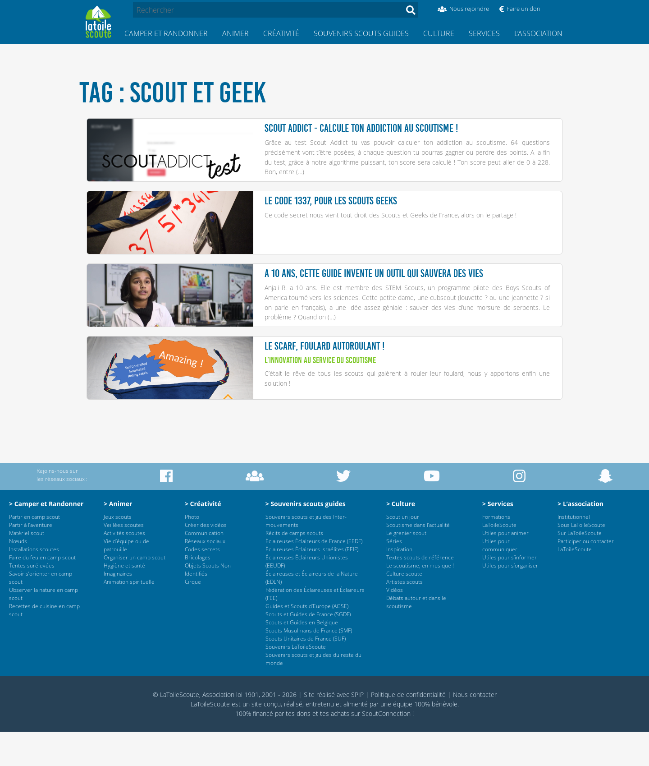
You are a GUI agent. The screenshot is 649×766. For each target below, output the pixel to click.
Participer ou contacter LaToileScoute (586, 579)
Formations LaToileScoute (499, 555)
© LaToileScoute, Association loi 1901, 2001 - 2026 (225, 728)
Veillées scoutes (124, 559)
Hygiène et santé (124, 600)
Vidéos (394, 624)
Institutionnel (574, 551)
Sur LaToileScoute (580, 567)
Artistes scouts (404, 616)
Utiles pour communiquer (499, 579)
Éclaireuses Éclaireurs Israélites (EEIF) (311, 583)
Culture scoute (404, 608)
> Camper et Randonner (46, 538)
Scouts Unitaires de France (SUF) (305, 673)
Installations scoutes (34, 583)
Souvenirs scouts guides (361, 33)
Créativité (281, 33)
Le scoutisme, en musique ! (420, 600)
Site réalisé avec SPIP (334, 728)
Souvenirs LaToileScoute (295, 681)
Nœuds (18, 575)
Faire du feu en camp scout (42, 591)
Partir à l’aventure (30, 559)
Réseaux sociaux (205, 575)
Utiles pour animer (505, 567)
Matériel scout (26, 567)
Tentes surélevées (32, 600)
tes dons (298, 747)
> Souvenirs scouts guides (305, 538)
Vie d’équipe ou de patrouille (126, 579)
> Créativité (203, 538)
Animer (235, 33)
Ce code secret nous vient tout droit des (323, 223)
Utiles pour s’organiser (510, 600)
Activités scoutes (124, 567)
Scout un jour (402, 551)
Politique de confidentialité (408, 728)
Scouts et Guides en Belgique (301, 656)
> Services (497, 538)
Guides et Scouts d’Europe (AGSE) (306, 640)
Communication (204, 567)
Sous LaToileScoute (581, 559)
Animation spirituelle (129, 616)
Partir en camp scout (34, 551)
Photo (192, 551)
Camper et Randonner (166, 33)
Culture (438, 33)
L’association (538, 33)
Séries (394, 575)
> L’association (580, 538)
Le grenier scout (406, 567)
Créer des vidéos (206, 559)
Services (484, 33)
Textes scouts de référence (420, 591)
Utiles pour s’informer (509, 591)
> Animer (118, 538)
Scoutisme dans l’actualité (418, 559)
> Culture (400, 538)
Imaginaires (118, 608)
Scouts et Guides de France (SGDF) (308, 648)
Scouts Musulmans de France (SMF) (308, 665)
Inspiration (399, 583)
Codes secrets (202, 583)
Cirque (193, 616)
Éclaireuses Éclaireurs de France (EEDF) (313, 575)
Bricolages (197, 591)
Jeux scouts (118, 551)
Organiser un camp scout (134, 591)
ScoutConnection (386, 747)
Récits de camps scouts (294, 567)
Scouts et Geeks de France (419, 223)
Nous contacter (475, 728)
